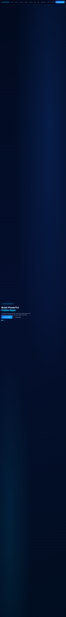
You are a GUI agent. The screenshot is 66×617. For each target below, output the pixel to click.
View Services (18, 317)
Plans (38, 2)
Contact (52, 2)
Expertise (21, 2)
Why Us (26, 2)
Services (16, 2)
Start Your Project (7, 317)
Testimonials (43, 2)
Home (12, 2)
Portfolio (31, 2)
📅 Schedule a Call (60, 2)
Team (48, 2)
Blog (35, 2)
